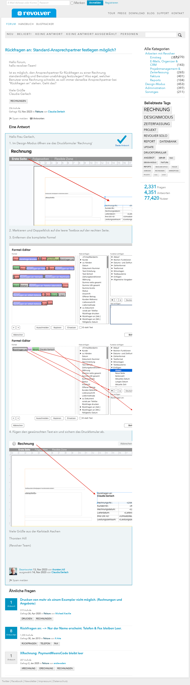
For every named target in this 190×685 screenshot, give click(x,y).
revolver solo (155, 136)
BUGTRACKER (45, 24)
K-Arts (58, 639)
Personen (129, 34)
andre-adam (60, 663)
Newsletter (30, 681)
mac (171, 158)
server (162, 158)
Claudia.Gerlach (56, 112)
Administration (155, 88)
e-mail (156, 174)
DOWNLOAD (137, 13)
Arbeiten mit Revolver (160, 53)
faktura (164, 162)
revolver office (162, 167)
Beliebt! (24, 34)
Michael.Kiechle (63, 614)
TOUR (111, 13)
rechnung (157, 110)
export (164, 174)
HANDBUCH (26, 24)
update (149, 147)
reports (147, 167)
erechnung (46, 669)
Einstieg (155, 57)
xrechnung (28, 669)
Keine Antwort (49, 34)
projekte (147, 175)
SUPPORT (163, 13)
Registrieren (111, 3)
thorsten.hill (58, 570)
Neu (10, 34)
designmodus (158, 118)
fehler (174, 167)
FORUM (11, 24)
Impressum (45, 681)
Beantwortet (25, 570)
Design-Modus (155, 84)
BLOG (151, 13)
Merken (79, 3)
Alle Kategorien (156, 49)
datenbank (168, 141)
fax (56, 644)
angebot (149, 158)
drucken (27, 619)
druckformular (155, 152)
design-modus (150, 162)
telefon (45, 644)
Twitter (6, 681)
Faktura (155, 76)
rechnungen (159, 171)
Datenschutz (60, 681)
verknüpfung (173, 171)
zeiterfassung (157, 124)
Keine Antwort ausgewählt (91, 34)
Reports (155, 80)
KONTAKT (178, 13)
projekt (150, 130)
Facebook (17, 681)
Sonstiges (151, 92)
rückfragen (29, 644)
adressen (147, 171)
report (149, 141)
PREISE (122, 13)
